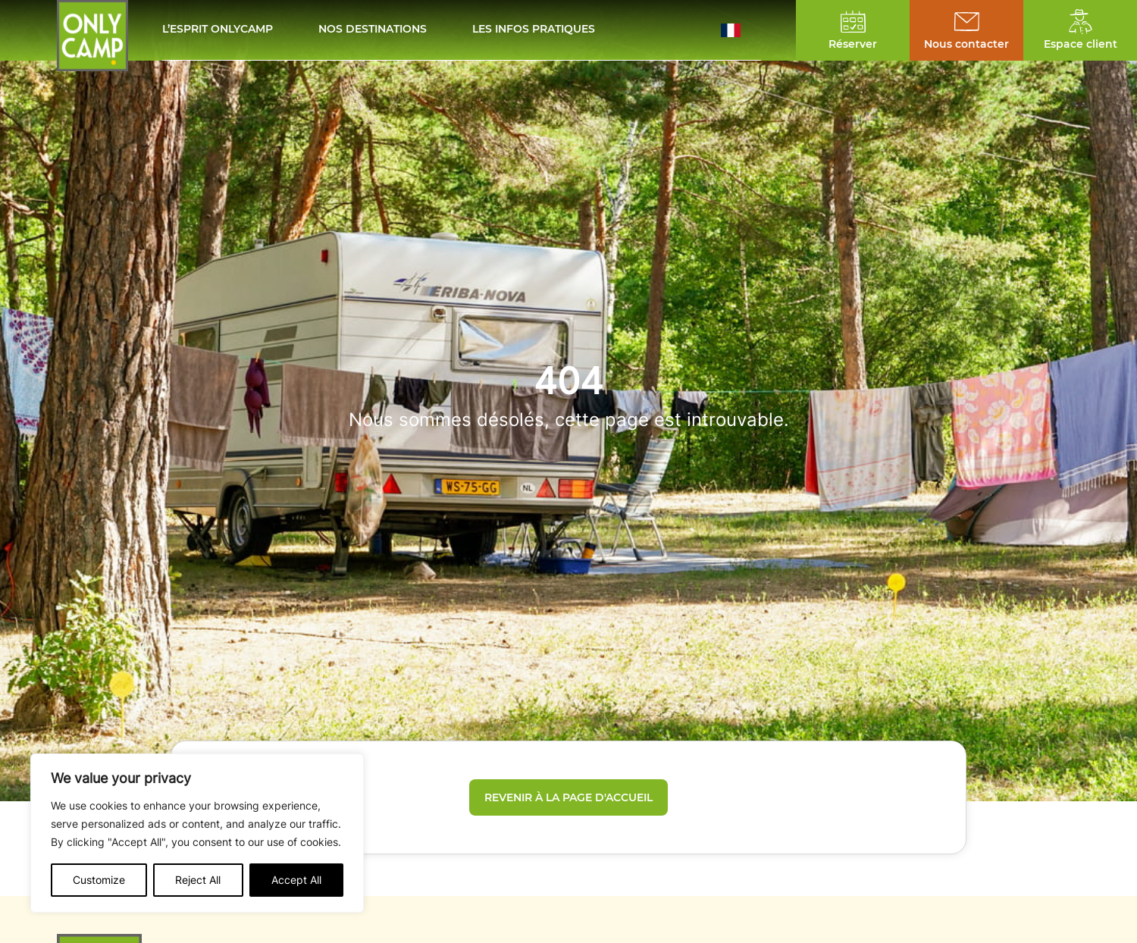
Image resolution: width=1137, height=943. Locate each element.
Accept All (296, 879)
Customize (99, 879)
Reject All (198, 879)
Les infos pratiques (533, 30)
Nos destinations (372, 30)
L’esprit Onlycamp (217, 30)
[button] (741, 30)
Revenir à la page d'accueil (568, 797)
